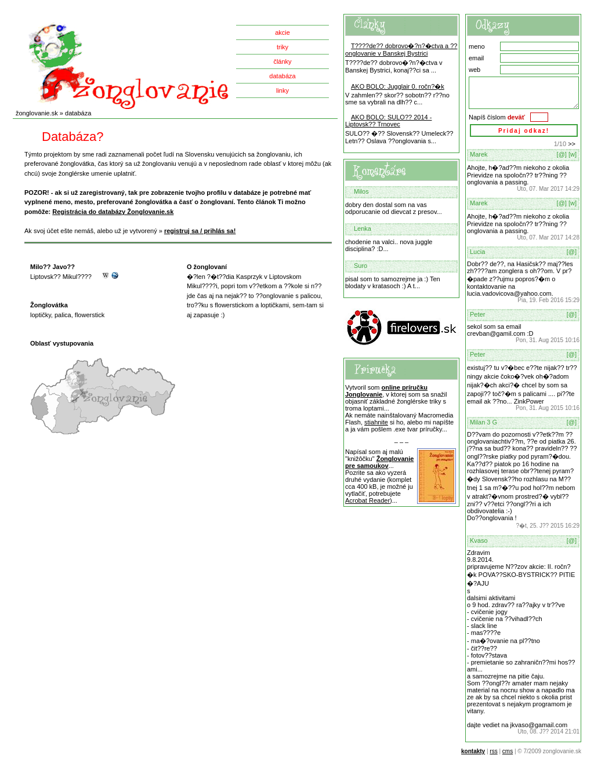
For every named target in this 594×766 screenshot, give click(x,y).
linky (282, 90)
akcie (282, 32)
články (282, 61)
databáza (282, 75)
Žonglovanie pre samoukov (379, 462)
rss (493, 751)
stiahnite (376, 422)
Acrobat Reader (367, 500)
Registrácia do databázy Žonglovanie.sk (112, 211)
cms (507, 751)
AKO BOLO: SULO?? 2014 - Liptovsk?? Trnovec (388, 121)
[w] (572, 154)
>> (571, 143)
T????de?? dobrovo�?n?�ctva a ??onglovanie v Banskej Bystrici (401, 49)
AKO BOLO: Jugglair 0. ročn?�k (397, 86)
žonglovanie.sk (37, 113)
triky (282, 46)
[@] (562, 154)
